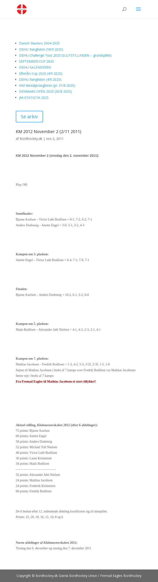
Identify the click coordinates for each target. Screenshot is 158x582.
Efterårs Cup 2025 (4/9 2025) (40, 73)
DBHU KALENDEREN (35, 67)
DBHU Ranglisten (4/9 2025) (40, 79)
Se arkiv (29, 116)
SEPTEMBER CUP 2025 (36, 61)
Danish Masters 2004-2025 (39, 43)
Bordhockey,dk (31, 138)
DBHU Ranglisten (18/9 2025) (41, 49)
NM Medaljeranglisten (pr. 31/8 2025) (47, 85)
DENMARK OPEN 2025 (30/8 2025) (45, 91)
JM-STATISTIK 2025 (34, 97)
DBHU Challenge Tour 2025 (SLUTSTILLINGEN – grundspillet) (65, 55)
